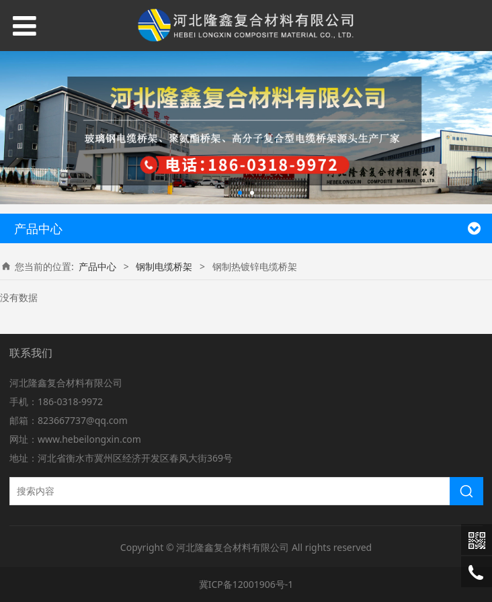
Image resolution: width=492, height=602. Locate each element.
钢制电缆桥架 (164, 266)
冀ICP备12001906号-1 (246, 584)
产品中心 (97, 266)
